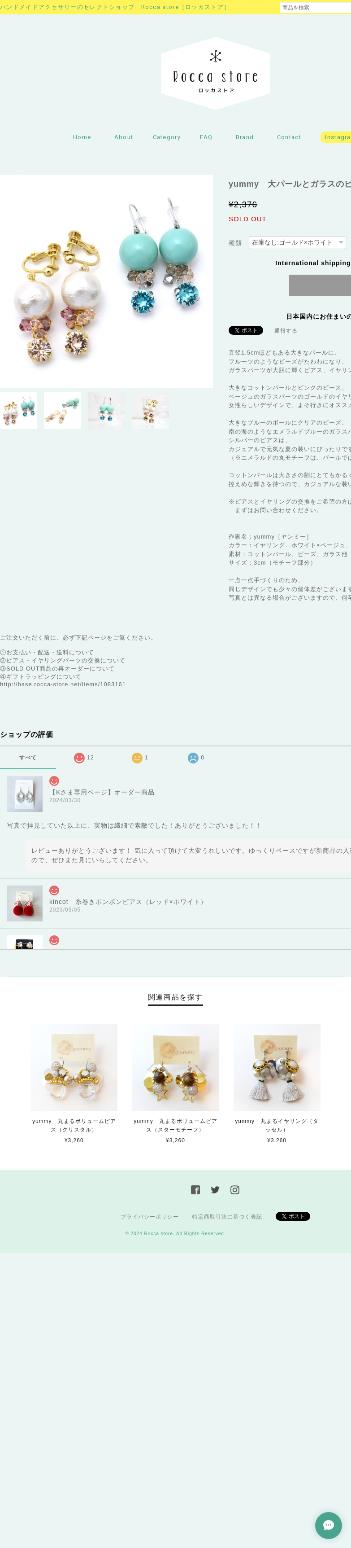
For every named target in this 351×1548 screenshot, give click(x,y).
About (124, 137)
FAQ (206, 137)
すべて (28, 757)
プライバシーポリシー (150, 1217)
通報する (286, 331)
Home (82, 137)
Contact (289, 137)
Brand (245, 137)
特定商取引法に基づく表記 (227, 1217)
